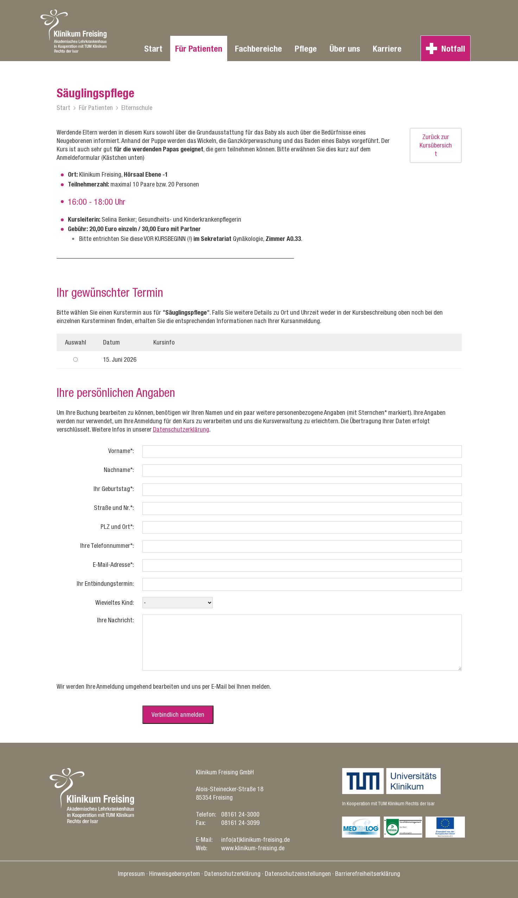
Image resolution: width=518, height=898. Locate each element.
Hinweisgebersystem (174, 873)
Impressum (131, 873)
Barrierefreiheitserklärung (367, 873)
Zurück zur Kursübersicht (436, 145)
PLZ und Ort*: (117, 526)
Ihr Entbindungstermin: (105, 583)
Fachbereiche (258, 48)
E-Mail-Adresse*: (113, 564)
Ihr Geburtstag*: (114, 488)
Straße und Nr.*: (114, 507)
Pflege (306, 48)
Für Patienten (198, 48)
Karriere (387, 48)
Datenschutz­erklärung (232, 873)
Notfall (453, 48)
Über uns (345, 48)
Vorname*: (121, 450)
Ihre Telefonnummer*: (107, 545)
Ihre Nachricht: (115, 620)
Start (153, 48)
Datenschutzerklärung (181, 429)
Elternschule (136, 107)
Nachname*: (119, 469)
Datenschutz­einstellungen (298, 873)
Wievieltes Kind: (114, 602)
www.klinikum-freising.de (252, 848)
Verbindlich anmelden (178, 714)
